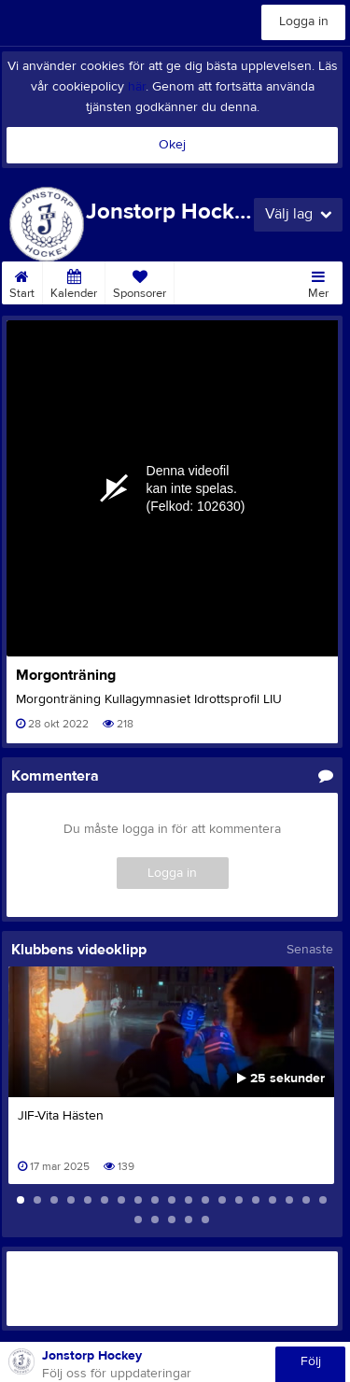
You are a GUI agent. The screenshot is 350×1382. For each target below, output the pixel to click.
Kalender (73, 281)
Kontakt (202, 281)
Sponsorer (139, 281)
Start (22, 281)
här (137, 86)
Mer (318, 281)
